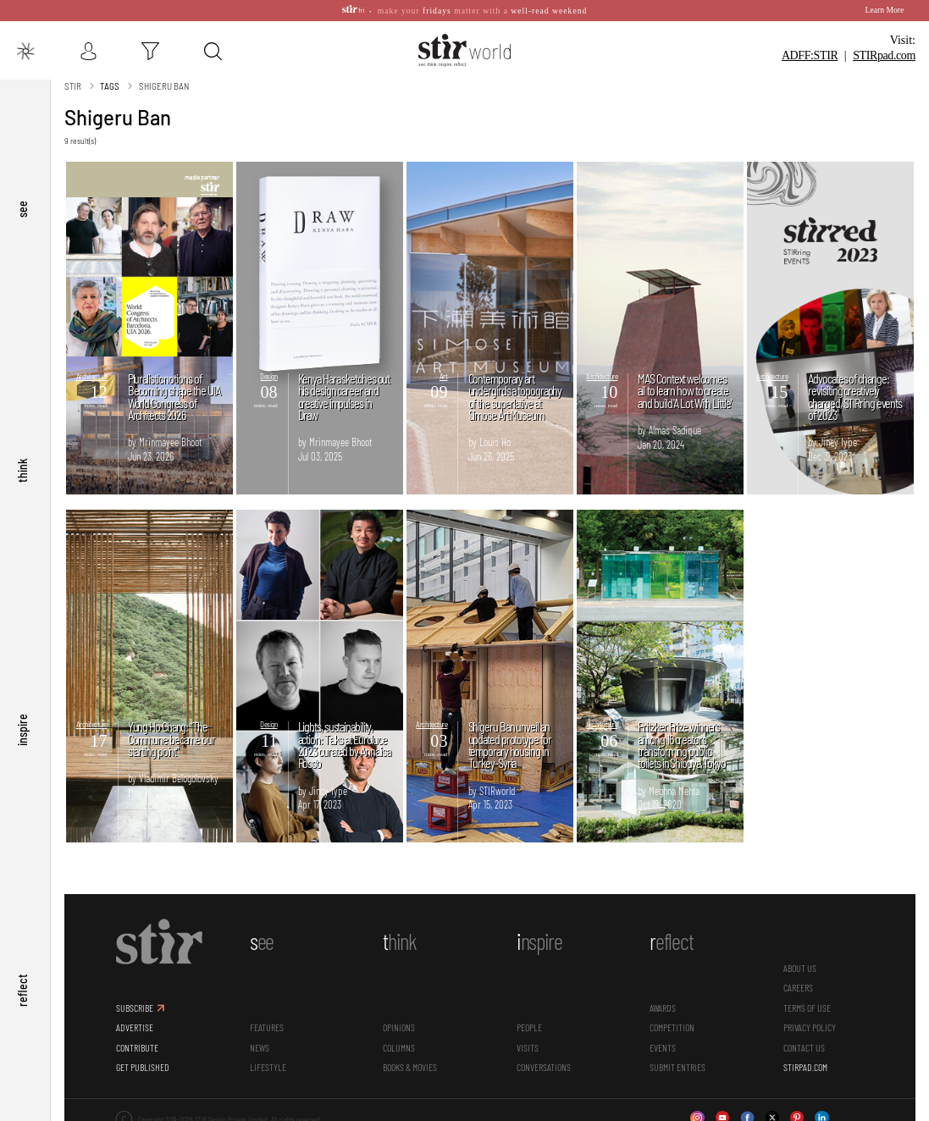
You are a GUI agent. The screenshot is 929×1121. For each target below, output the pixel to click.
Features (267, 1027)
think (22, 470)
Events (663, 1047)
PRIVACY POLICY (809, 1027)
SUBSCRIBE (134, 1007)
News (259, 1047)
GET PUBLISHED (142, 1067)
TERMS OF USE (807, 1007)
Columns (399, 1047)
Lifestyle (268, 1067)
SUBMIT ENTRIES (677, 1067)
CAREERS (798, 987)
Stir (72, 85)
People (529, 1027)
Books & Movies (410, 1067)
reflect (22, 991)
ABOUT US (799, 968)
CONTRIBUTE (137, 1047)
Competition (672, 1027)
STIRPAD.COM (805, 1067)
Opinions (399, 1027)
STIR (884, 55)
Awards (663, 1007)
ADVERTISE (134, 1027)
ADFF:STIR (810, 55)
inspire (22, 731)
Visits (528, 1047)
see (22, 210)
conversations (544, 1067)
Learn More (884, 9)
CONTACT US (804, 1047)
